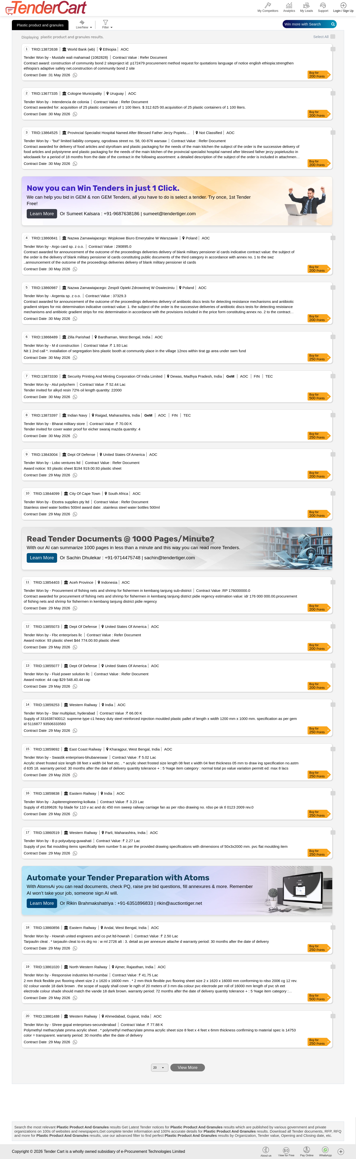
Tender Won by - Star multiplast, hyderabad (59, 713)
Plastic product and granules (40, 25)
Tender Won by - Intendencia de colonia (56, 102)
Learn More (42, 213)
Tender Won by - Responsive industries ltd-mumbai (66, 975)
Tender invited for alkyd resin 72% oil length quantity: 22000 (73, 390)
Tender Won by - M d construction (51, 345)
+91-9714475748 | (124, 557)
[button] (340, 1151)
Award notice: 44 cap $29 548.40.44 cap (57, 679)
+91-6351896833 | (137, 903)
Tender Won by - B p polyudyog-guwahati (57, 841)
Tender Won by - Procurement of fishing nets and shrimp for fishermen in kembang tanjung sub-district (107, 590)
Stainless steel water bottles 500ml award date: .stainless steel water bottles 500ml (92, 507)
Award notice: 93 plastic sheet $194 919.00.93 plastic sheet (72, 468)
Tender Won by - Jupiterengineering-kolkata (59, 802)
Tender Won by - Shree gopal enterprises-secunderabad (70, 1025)
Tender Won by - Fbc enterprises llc (53, 635)
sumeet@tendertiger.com (169, 213)
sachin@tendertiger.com (169, 557)
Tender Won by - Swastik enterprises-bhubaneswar (66, 757)
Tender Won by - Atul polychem (49, 384)
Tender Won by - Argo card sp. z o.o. (54, 246)
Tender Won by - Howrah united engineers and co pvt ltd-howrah (77, 936)
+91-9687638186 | (123, 213)
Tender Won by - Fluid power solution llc (56, 674)
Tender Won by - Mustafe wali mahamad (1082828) (66, 57)
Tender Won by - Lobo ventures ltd (52, 463)
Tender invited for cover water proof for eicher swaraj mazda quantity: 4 (82, 429)
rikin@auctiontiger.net (179, 903)
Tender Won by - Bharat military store (54, 424)
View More (187, 1067)
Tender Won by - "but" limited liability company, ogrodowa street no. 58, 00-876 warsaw (95, 141)
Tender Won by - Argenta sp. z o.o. (52, 296)
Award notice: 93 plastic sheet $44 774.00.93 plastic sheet (71, 640)
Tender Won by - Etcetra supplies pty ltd (56, 502)
